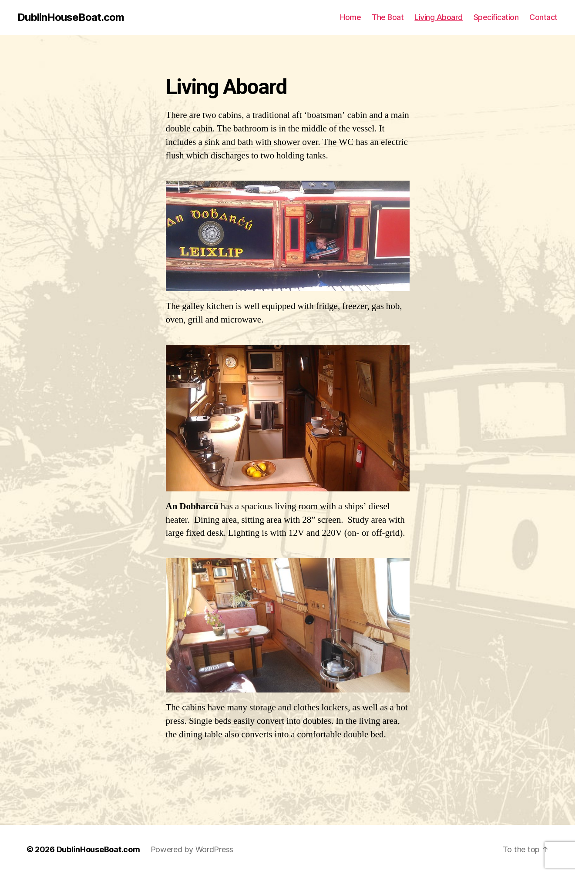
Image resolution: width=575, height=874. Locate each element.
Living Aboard (438, 17)
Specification (496, 17)
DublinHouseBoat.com (70, 17)
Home (350, 17)
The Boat (388, 17)
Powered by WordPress (192, 849)
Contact (543, 17)
